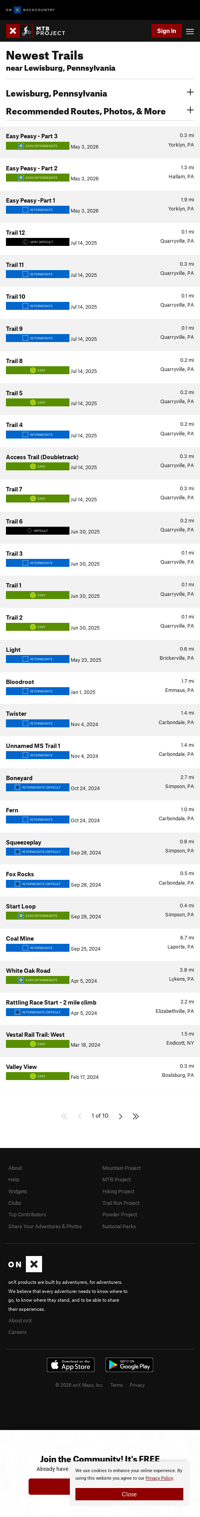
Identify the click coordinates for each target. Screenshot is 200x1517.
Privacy (137, 1385)
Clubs (14, 1203)
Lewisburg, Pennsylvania (100, 92)
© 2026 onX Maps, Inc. (79, 1385)
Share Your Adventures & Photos (45, 1226)
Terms (116, 1385)
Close (129, 1494)
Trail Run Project (120, 1203)
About (15, 1168)
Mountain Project (121, 1168)
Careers (17, 1332)
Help (13, 1179)
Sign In (166, 30)
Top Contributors (27, 1214)
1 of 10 (100, 1115)
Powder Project (119, 1214)
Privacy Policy (159, 1478)
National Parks (119, 1226)
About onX (20, 1320)
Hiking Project (118, 1191)
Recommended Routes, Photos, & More (100, 110)
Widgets (17, 1191)
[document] (129, 1483)
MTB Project (116, 1179)
